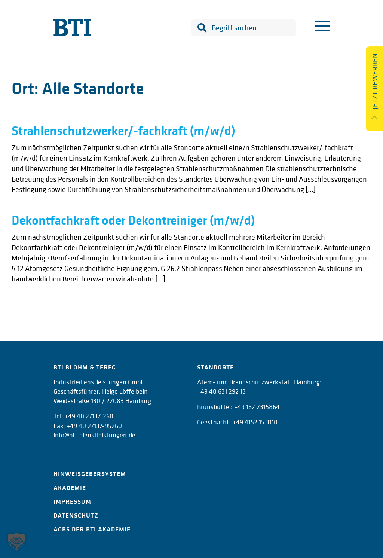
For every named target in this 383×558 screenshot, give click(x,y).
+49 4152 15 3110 (255, 422)
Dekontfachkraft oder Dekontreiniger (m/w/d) (133, 220)
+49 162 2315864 (257, 406)
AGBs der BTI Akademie (92, 529)
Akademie (69, 488)
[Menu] (322, 27)
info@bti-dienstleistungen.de (94, 435)
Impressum (72, 501)
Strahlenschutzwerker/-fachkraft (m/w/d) (123, 130)
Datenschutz (75, 515)
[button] (16, 541)
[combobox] (244, 27)
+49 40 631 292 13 (221, 391)
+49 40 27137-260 (89, 416)
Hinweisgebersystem (89, 474)
